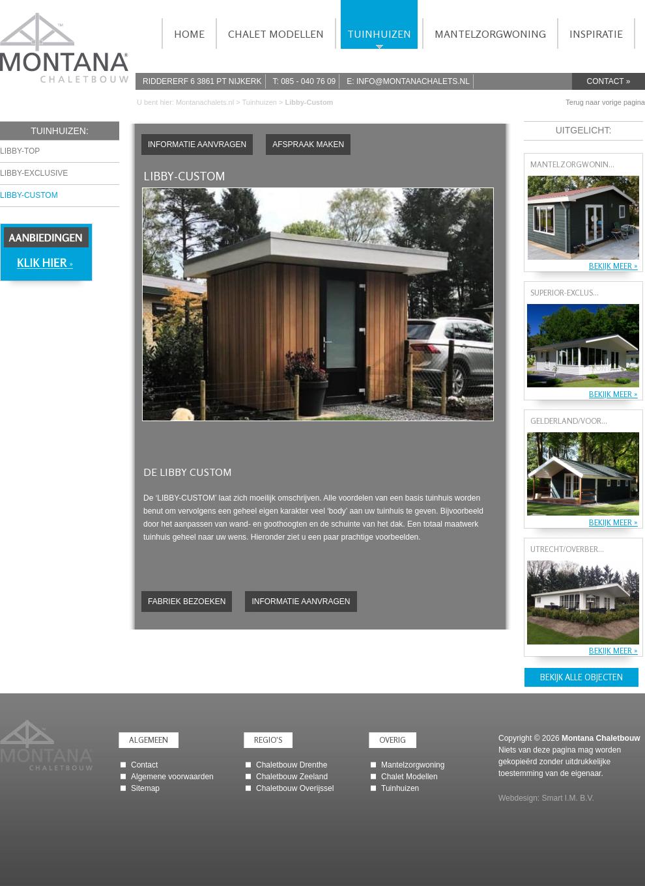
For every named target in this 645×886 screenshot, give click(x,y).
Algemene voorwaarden (172, 776)
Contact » (609, 81)
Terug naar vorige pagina (605, 102)
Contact (144, 764)
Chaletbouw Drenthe (291, 764)
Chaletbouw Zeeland (292, 776)
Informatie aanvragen (197, 144)
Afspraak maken (308, 144)
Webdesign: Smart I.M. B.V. (546, 798)
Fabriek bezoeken (186, 601)
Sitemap (145, 788)
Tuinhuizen (260, 102)
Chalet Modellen (409, 776)
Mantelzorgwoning (412, 764)
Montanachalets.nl (205, 102)
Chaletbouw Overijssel (295, 788)
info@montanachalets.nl (413, 81)
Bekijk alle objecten (581, 677)
